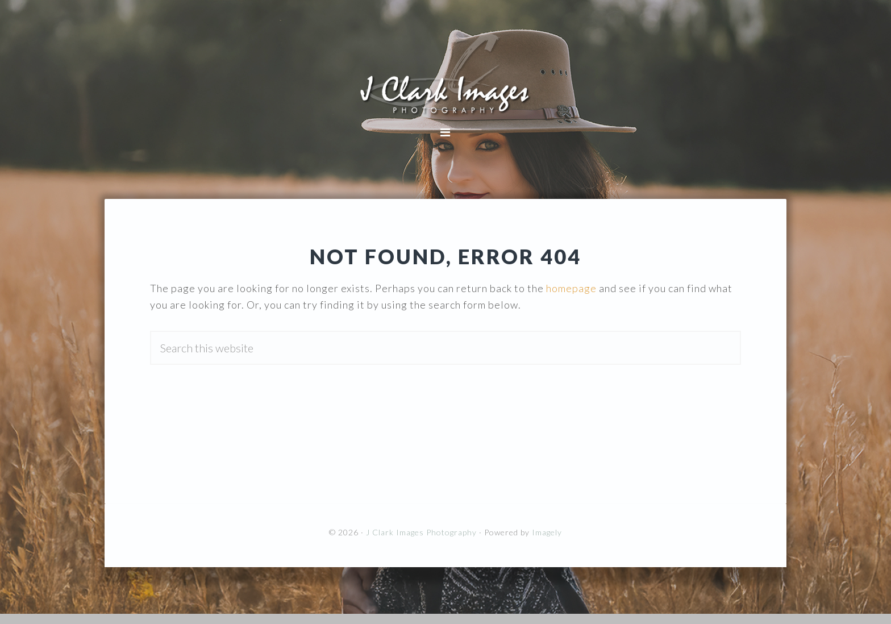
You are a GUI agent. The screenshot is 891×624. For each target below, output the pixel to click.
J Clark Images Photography (445, 74)
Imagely (547, 532)
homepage (571, 288)
